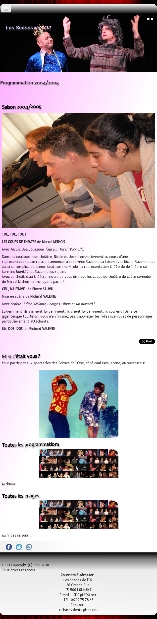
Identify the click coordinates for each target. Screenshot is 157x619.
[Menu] (6, 8)
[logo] (28, 26)
